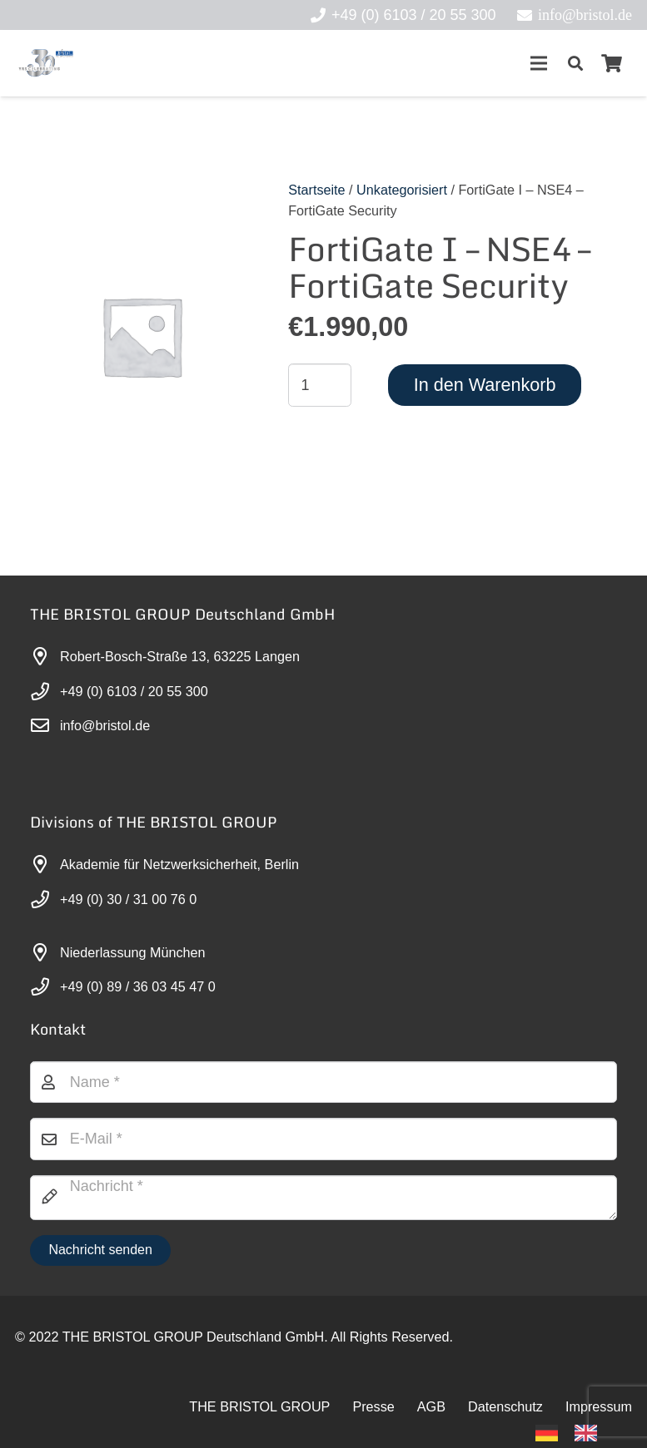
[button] (575, 63)
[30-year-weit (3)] (45, 63)
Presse (373, 1406)
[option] (590, 1433)
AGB (431, 1406)
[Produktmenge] (319, 385)
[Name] (323, 1082)
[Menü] (538, 63)
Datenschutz (505, 1406)
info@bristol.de (105, 725)
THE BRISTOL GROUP (259, 1406)
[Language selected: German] (574, 1432)
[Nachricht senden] (100, 1250)
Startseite (316, 189)
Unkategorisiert (401, 189)
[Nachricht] (323, 1197)
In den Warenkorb (485, 384)
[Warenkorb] (612, 63)
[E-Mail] (323, 1138)
